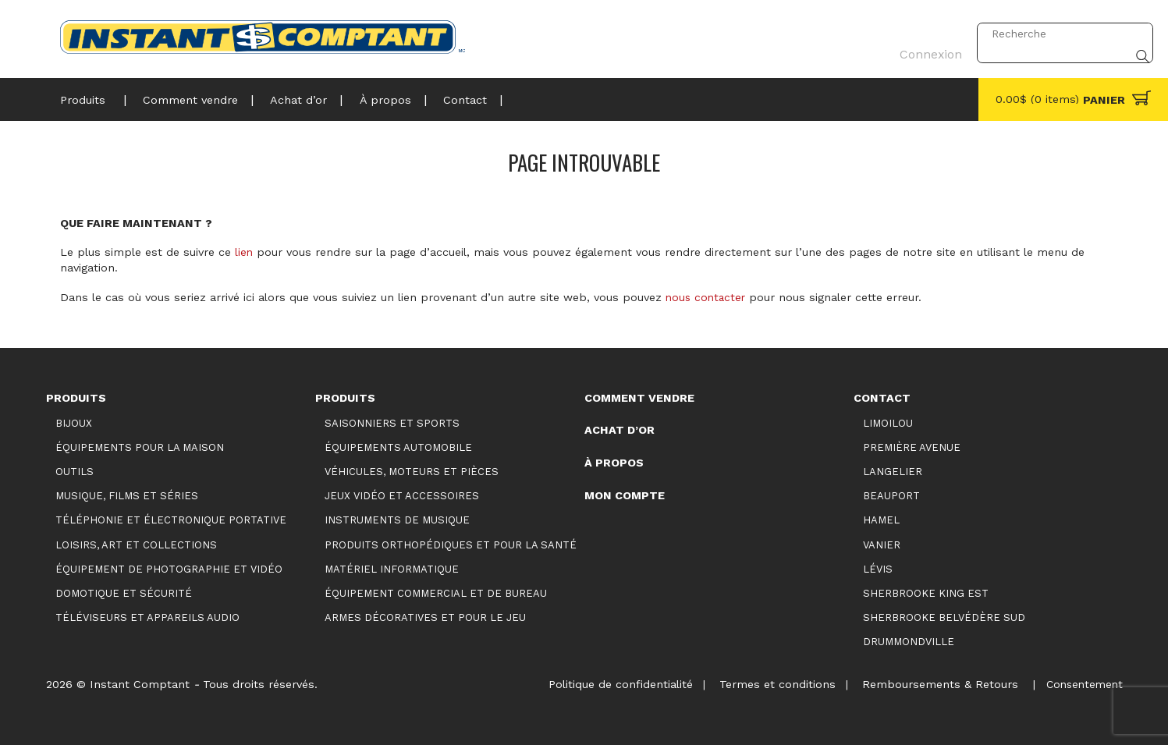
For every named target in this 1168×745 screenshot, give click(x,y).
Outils (74, 471)
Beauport (891, 496)
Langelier (892, 471)
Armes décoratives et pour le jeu (425, 617)
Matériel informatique (392, 568)
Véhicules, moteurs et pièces (412, 471)
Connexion (926, 33)
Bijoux (73, 423)
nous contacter (707, 297)
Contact (450, 97)
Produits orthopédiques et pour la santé (451, 544)
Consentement (1082, 683)
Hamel (881, 520)
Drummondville (908, 641)
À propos (373, 97)
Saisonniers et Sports (392, 423)
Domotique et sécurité (123, 592)
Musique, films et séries (126, 496)
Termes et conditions (770, 683)
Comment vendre (185, 97)
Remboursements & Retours (935, 683)
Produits (82, 97)
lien (244, 252)
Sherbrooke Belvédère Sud (944, 617)
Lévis (878, 568)
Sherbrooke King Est (926, 592)
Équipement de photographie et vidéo (168, 568)
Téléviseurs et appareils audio (147, 617)
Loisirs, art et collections (136, 544)
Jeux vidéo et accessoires (402, 496)
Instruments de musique (397, 520)
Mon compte (624, 494)
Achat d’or (290, 97)
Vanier (881, 544)
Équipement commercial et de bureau (436, 592)
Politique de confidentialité (610, 683)
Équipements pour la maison (139, 447)
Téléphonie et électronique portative (170, 520)
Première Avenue (911, 447)
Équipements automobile (398, 447)
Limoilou (888, 423)
